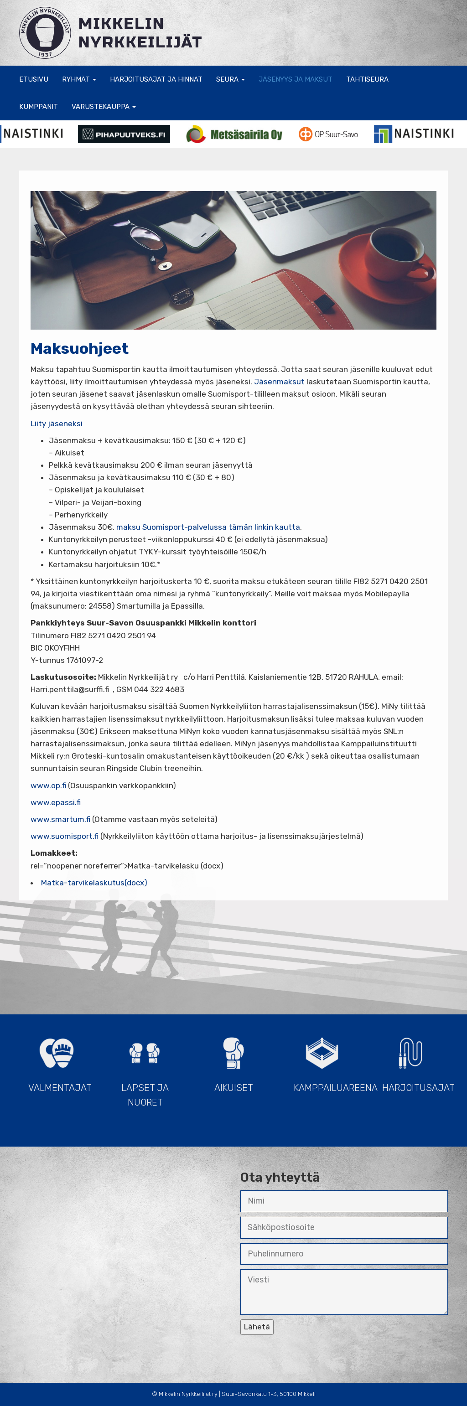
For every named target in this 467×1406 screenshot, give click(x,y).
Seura (230, 79)
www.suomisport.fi (65, 836)
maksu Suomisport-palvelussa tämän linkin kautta (208, 527)
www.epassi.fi (56, 802)
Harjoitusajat (415, 1060)
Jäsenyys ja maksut (295, 79)
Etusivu (33, 79)
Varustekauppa (104, 107)
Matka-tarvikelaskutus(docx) (94, 882)
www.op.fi (48, 785)
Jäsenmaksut (279, 381)
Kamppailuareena (326, 1060)
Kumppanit (38, 107)
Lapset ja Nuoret (145, 1068)
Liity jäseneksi (57, 423)
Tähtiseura (367, 79)
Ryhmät (79, 79)
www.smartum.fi (60, 819)
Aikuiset (233, 1060)
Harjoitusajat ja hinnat (156, 79)
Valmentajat (60, 1060)
